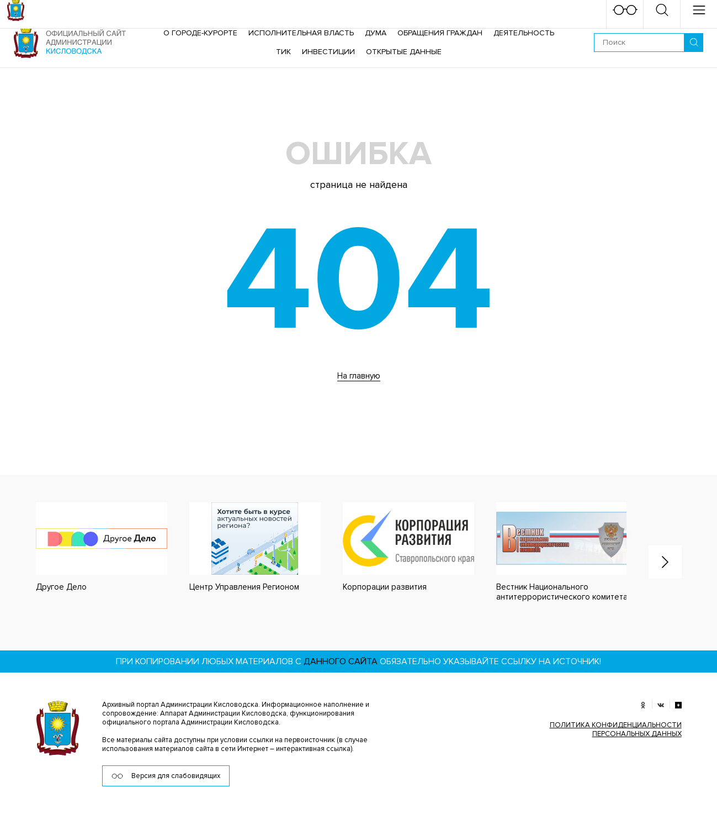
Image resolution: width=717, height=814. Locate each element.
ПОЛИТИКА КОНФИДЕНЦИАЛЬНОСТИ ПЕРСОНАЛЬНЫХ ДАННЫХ (616, 729)
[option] (90, 547)
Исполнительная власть (301, 33)
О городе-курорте (200, 33)
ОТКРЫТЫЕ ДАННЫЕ (404, 51)
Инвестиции (328, 51)
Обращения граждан (439, 33)
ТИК (283, 51)
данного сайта (341, 661)
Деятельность (523, 33)
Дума (375, 33)
